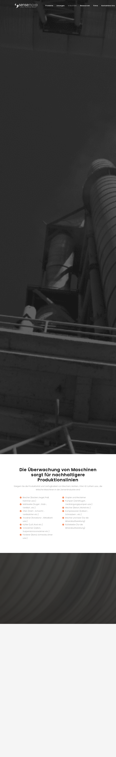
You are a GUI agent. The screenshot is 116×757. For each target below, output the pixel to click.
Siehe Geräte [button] (45, 293)
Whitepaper (77, 712)
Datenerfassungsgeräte (26, 723)
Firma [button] (94, 6)
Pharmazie (57, 715)
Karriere (94, 709)
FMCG (55, 717)
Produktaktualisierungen (82, 717)
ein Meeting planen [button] (80, 459)
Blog (74, 709)
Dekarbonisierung (42, 709)
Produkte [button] (48, 6)
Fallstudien (76, 706)
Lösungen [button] (59, 6)
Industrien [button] (71, 6)
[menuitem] (47, 5)
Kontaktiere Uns (106, 6)
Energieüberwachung (43, 729)
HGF (74, 723)
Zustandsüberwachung (44, 723)
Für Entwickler (77, 721)
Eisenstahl (57, 712)
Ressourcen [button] (83, 6)
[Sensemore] (24, 5)
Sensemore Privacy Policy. (59, 632)
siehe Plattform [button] (69, 293)
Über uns (95, 706)
